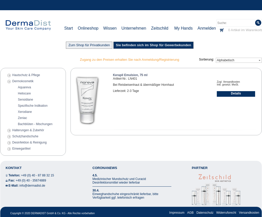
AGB (190, 212)
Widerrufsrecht (226, 212)
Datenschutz (204, 212)
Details (236, 93)
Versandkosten (249, 212)
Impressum (176, 212)
